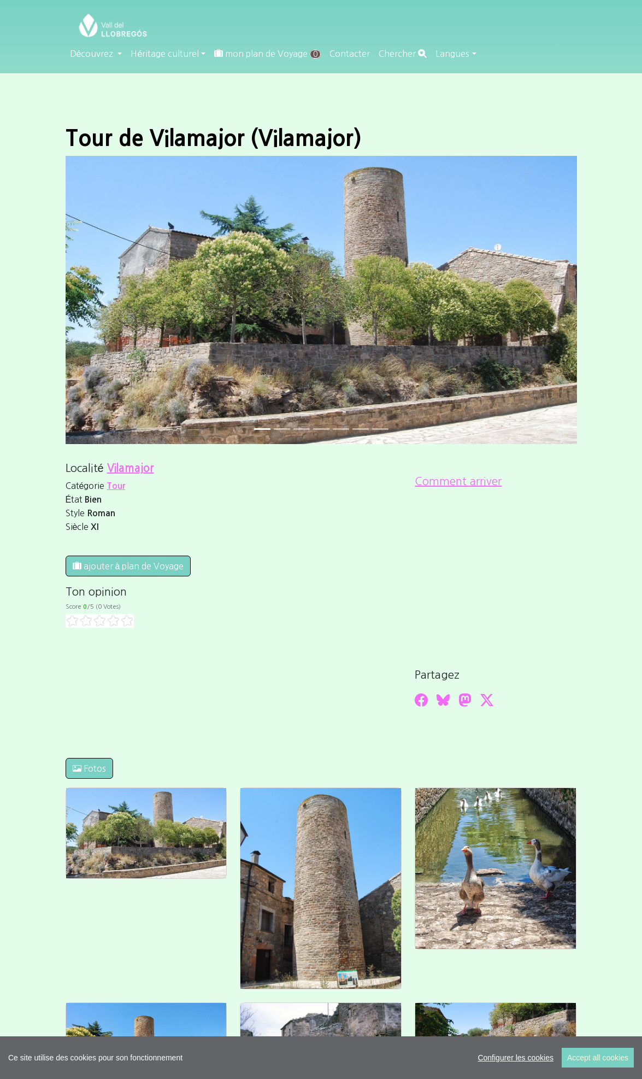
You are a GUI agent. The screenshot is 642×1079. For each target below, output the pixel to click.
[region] (321, 1057)
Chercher (403, 53)
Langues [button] (452, 53)
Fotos (89, 768)
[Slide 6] (380, 429)
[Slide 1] (282, 429)
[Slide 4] (341, 429)
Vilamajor (130, 468)
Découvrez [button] (93, 53)
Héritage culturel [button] (165, 53)
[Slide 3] (321, 429)
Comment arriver (458, 481)
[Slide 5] (360, 429)
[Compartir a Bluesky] (443, 700)
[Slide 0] (262, 429)
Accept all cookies (597, 1057)
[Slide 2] (301, 429)
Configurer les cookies (515, 1057)
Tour (116, 486)
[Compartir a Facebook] (421, 700)
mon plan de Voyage (267, 54)
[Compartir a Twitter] (486, 700)
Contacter (349, 53)
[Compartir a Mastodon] (465, 700)
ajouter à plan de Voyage (128, 566)
